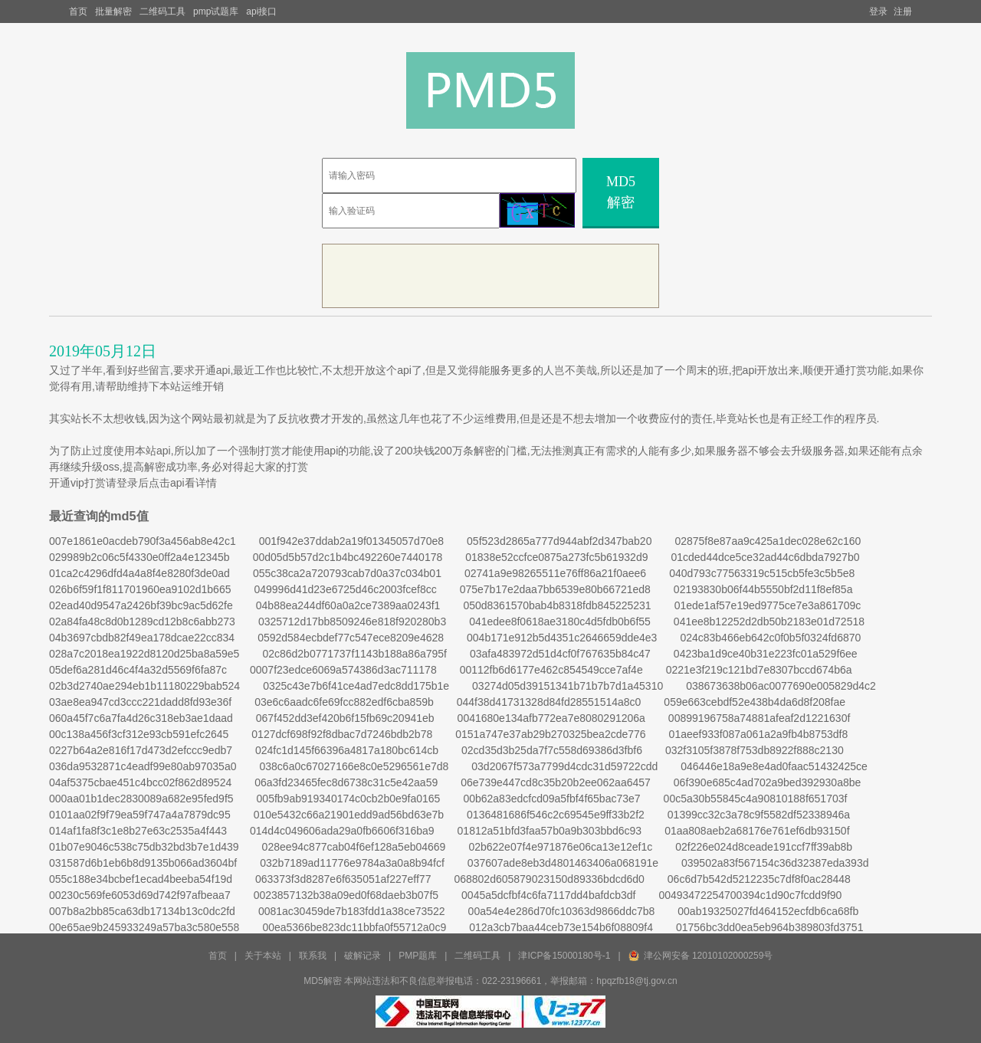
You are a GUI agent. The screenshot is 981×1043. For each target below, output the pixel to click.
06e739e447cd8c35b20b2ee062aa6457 (556, 782)
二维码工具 (162, 11)
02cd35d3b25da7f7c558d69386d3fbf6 (551, 750)
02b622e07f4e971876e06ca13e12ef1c (560, 847)
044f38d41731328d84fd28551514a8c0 (549, 702)
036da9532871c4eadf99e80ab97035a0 (142, 766)
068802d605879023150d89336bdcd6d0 (549, 879)
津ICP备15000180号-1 (564, 955)
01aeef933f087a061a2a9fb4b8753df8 (758, 734)
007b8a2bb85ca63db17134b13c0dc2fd (142, 911)
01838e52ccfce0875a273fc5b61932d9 (556, 557)
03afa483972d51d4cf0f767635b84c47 (560, 654)
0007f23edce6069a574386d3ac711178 (343, 670)
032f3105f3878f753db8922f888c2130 (754, 750)
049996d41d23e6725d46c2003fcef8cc (345, 589)
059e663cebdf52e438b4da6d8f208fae (754, 702)
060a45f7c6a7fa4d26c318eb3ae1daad (141, 718)
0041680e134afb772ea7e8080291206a (551, 718)
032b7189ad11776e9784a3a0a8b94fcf (352, 863)
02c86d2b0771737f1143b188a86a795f (354, 654)
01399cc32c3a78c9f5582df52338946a (759, 814)
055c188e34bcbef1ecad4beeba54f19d (140, 879)
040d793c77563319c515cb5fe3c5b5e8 (762, 573)
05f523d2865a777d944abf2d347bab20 (559, 541)
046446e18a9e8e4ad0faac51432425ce (774, 766)
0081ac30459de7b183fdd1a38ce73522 (351, 911)
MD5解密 (620, 192)
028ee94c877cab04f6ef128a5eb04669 (354, 847)
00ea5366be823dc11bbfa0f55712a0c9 (354, 927)
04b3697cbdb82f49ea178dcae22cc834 (142, 637)
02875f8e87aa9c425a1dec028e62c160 (767, 541)
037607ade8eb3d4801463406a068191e (563, 863)
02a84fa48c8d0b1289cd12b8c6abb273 (142, 621)
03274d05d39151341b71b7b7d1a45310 (567, 686)
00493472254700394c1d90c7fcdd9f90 (750, 895)
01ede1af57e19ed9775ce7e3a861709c (767, 605)
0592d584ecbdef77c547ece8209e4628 (351, 637)
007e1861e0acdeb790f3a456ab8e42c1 (142, 541)
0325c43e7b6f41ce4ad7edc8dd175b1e (356, 686)
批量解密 (113, 11)
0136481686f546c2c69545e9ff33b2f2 (556, 814)
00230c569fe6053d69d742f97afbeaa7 (140, 895)
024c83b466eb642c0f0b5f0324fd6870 (770, 637)
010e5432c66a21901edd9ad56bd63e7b (349, 814)
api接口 (261, 11)
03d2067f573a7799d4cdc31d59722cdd (564, 766)
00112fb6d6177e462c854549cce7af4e (551, 670)
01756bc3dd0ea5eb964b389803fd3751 (769, 927)
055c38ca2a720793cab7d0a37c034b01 (347, 573)
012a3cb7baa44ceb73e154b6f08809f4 (561, 927)
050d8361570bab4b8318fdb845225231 (557, 605)
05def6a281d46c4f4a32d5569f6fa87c (138, 670)
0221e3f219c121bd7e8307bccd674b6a (759, 670)
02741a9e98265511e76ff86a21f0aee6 (555, 573)
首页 (78, 11)
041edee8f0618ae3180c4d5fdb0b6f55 (560, 621)
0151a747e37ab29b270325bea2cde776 (550, 734)
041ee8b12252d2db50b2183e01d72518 (769, 621)
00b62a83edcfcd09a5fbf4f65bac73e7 (551, 798)
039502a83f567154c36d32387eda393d (774, 863)
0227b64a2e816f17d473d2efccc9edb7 (140, 750)
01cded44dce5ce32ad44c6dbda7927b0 (765, 557)
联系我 (312, 955)
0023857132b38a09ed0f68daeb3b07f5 (346, 895)
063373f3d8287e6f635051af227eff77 (343, 879)
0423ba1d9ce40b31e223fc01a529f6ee (766, 654)
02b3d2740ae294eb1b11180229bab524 (144, 686)
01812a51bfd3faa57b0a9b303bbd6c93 (550, 831)
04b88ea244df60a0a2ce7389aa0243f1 (348, 605)
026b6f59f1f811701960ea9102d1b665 (140, 589)
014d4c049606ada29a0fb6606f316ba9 (342, 831)
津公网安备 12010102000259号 (708, 955)
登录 (878, 11)
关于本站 (262, 955)
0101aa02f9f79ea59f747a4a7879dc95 (140, 814)
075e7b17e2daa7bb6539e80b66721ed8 (555, 589)
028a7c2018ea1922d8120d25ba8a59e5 (144, 654)
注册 (903, 11)
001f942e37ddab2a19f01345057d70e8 (351, 541)
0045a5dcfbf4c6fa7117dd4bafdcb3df (548, 895)
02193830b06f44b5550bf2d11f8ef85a (763, 589)
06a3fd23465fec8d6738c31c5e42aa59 (346, 782)
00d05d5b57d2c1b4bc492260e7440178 (348, 557)
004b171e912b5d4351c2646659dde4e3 (562, 637)
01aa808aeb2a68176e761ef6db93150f (756, 831)
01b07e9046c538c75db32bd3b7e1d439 (144, 847)
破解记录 (362, 955)
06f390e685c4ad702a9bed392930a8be (767, 782)
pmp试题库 (215, 11)
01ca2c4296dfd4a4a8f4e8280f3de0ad (139, 573)
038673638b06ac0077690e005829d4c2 (781, 686)
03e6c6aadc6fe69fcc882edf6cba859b (344, 702)
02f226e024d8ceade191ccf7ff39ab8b (763, 847)
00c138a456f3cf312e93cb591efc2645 (138, 734)
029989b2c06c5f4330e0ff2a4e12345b (139, 557)
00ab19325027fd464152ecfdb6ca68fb (768, 911)
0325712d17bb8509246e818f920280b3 (352, 621)
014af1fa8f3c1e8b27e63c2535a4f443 (138, 831)
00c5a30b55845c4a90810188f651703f (756, 798)
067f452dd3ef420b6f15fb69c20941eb (345, 718)
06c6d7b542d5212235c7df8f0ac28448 (759, 879)
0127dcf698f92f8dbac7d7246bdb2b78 (341, 734)
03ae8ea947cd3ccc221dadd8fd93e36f (140, 702)
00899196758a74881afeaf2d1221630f (759, 718)
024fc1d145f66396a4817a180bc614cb (346, 750)
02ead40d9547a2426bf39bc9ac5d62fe (141, 605)
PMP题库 (418, 955)
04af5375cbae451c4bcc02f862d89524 (140, 782)
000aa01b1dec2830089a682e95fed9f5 (141, 798)
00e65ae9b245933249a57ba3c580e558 (144, 927)
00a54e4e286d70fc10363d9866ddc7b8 (561, 911)
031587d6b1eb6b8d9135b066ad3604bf (143, 863)
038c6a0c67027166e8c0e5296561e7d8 (353, 766)
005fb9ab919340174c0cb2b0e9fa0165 (349, 798)
